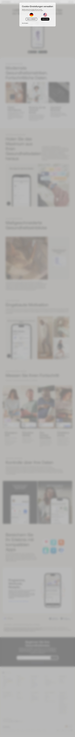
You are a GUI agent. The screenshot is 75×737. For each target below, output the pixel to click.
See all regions (25, 23)
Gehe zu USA (45, 19)
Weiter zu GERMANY (31, 19)
